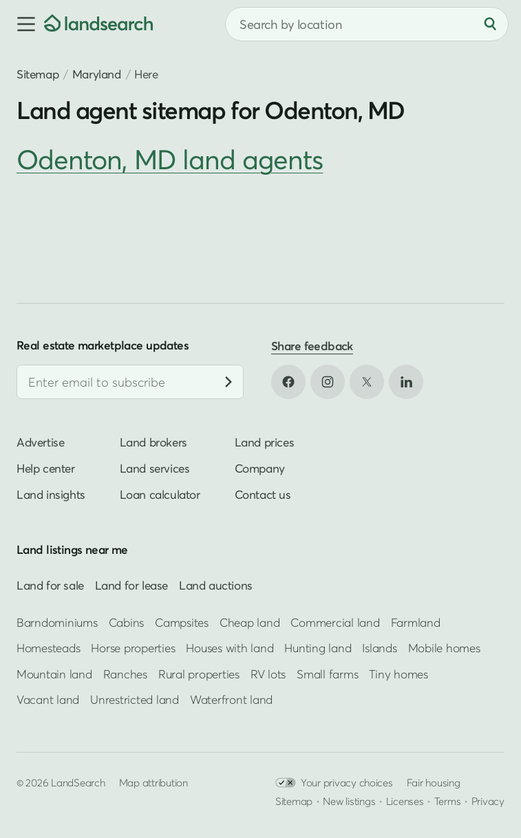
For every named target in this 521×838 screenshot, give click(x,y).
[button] (22, 24)
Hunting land (317, 648)
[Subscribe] (228, 382)
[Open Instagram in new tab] (327, 382)
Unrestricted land (134, 699)
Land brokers (153, 442)
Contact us (263, 494)
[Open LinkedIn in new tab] (406, 382)
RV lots (268, 674)
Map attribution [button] (153, 782)
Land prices (265, 442)
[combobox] (367, 24)
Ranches (125, 674)
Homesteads (48, 648)
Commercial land (334, 622)
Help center (46, 468)
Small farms (327, 674)
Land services (155, 468)
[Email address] (130, 382)
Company (260, 468)
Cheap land (249, 622)
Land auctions (216, 585)
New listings (349, 801)
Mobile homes (444, 648)
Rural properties (199, 674)
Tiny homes (398, 674)
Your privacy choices (334, 782)
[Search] (490, 24)
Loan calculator (160, 494)
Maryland (96, 74)
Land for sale (50, 585)
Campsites (182, 622)
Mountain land (54, 674)
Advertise (40, 442)
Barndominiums (57, 622)
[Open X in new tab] (367, 382)
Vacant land (48, 699)
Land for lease (131, 585)
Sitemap (38, 74)
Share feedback (312, 346)
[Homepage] (98, 24)
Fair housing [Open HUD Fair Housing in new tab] (433, 782)
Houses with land (229, 648)
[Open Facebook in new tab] (288, 382)
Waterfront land (231, 699)
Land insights (51, 494)
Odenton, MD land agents (170, 159)
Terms (447, 801)
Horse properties (133, 648)
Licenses (405, 801)
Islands (379, 648)
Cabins (127, 622)
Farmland (415, 622)
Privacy (487, 801)
